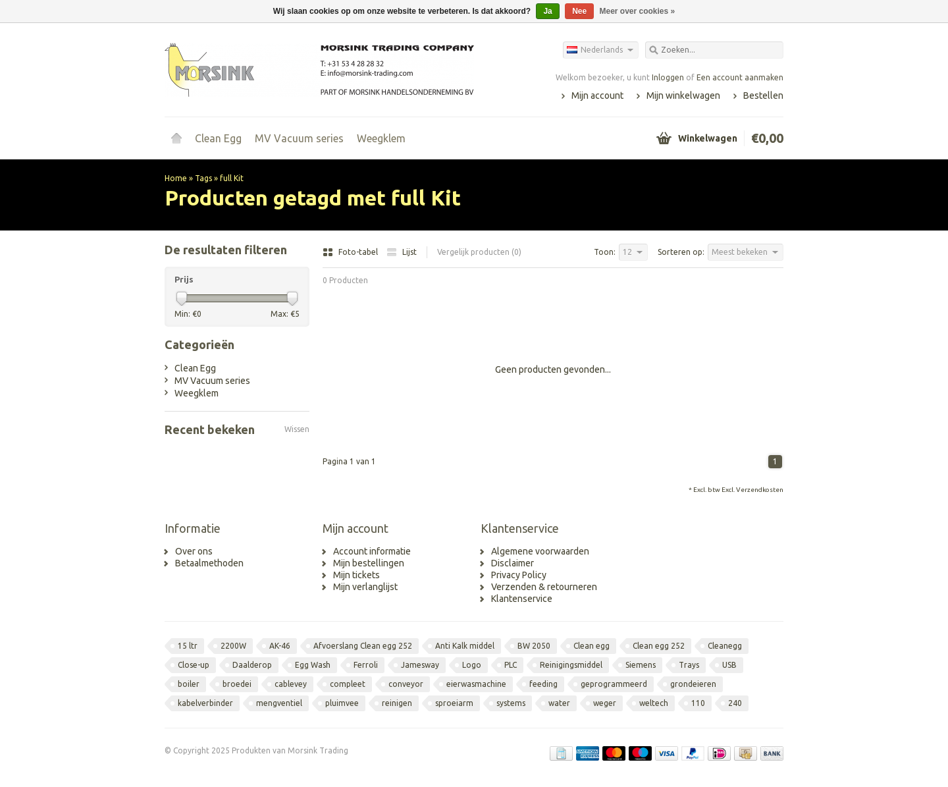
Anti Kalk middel (464, 645)
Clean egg (591, 645)
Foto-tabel (351, 252)
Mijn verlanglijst (365, 587)
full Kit (232, 178)
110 (698, 703)
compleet (347, 684)
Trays (689, 665)
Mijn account (597, 95)
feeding (543, 684)
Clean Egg (218, 138)
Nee (579, 11)
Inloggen (668, 77)
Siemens (640, 665)
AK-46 (279, 645)
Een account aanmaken (740, 77)
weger (604, 703)
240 (735, 703)
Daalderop (252, 665)
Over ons (194, 551)
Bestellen (763, 95)
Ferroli (366, 665)
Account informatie (372, 551)
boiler (188, 684)
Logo (471, 665)
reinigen (397, 703)
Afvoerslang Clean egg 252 (362, 645)
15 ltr (188, 645)
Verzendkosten (759, 489)
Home (176, 138)
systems (510, 703)
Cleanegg (725, 645)
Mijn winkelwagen (683, 95)
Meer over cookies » (637, 11)
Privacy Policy (518, 575)
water (559, 703)
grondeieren (693, 684)
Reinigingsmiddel (571, 665)
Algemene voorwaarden (540, 551)
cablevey (291, 684)
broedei (237, 684)
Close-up (193, 665)
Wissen (296, 429)
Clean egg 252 (659, 645)
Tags (203, 178)
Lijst (401, 252)
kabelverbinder (205, 703)
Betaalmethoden (209, 563)
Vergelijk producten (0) (479, 252)
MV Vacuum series (299, 138)
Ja (547, 11)
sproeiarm (454, 703)
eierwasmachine (476, 684)
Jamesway (420, 665)
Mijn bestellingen (368, 563)
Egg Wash (312, 665)
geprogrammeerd (614, 684)
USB (729, 665)
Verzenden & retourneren (544, 587)
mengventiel (279, 703)
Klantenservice (521, 598)
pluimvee (342, 703)
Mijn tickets (356, 575)
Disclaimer (512, 563)
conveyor (405, 684)
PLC (510, 665)
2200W (233, 645)
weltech (653, 703)
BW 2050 (533, 645)
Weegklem (381, 138)
